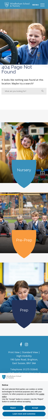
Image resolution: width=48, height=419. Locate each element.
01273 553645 (30, 369)
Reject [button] (13, 408)
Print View (14, 352)
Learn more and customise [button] (24, 414)
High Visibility (24, 355)
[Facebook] (21, 344)
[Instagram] (26, 344)
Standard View (30, 352)
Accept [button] (35, 408)
